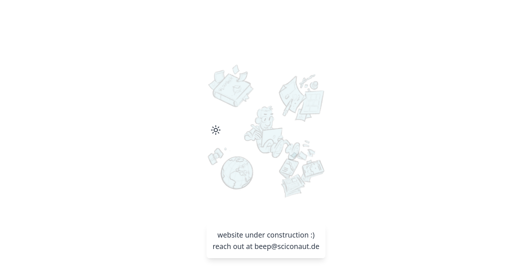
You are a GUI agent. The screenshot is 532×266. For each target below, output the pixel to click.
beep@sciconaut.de (287, 246)
